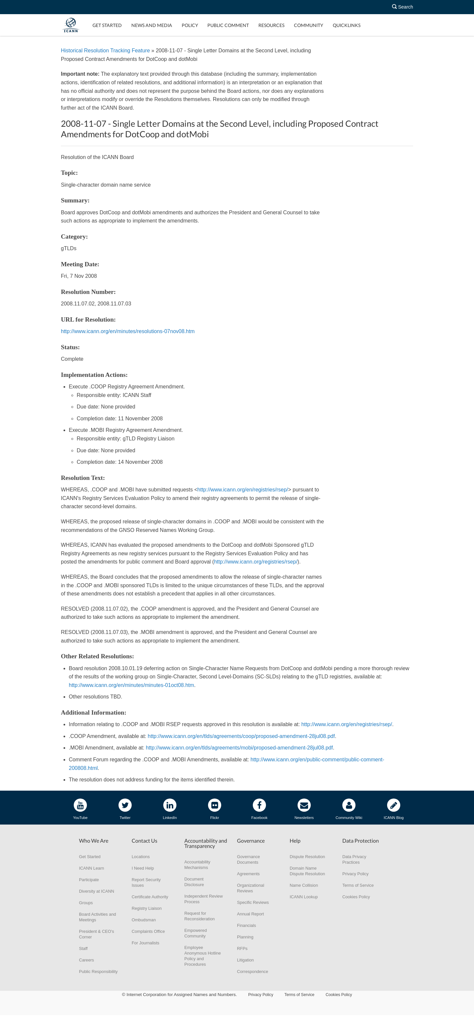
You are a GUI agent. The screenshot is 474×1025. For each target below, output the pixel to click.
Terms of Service (358, 885)
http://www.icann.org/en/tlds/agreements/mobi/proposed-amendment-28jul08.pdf (239, 747)
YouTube (80, 809)
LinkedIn (170, 809)
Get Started (107, 25)
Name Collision (304, 885)
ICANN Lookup (304, 896)
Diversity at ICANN (96, 891)
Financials (246, 925)
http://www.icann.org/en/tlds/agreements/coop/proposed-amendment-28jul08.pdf (241, 736)
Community (308, 25)
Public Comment (228, 25)
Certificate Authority (150, 896)
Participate (89, 879)
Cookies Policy (356, 896)
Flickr (214, 809)
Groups (86, 902)
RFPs (242, 948)
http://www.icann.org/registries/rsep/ (255, 562)
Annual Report (250, 913)
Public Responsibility (98, 971)
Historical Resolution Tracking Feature (105, 50)
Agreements (248, 873)
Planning (245, 936)
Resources (271, 25)
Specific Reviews (253, 902)
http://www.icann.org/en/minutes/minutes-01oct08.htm (131, 685)
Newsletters (304, 809)
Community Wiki (349, 809)
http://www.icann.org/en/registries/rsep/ (243, 489)
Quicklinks (346, 25)
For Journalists (145, 942)
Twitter (125, 809)
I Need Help (143, 868)
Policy (190, 25)
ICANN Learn (91, 868)
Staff (83, 948)
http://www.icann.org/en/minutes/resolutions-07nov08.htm (128, 331)
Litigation (245, 960)
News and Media (151, 25)
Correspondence (252, 971)
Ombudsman (144, 919)
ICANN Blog (394, 809)
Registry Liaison (147, 908)
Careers (86, 960)
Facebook (259, 809)
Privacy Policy (355, 873)
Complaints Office (148, 931)
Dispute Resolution (307, 856)
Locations (141, 856)
